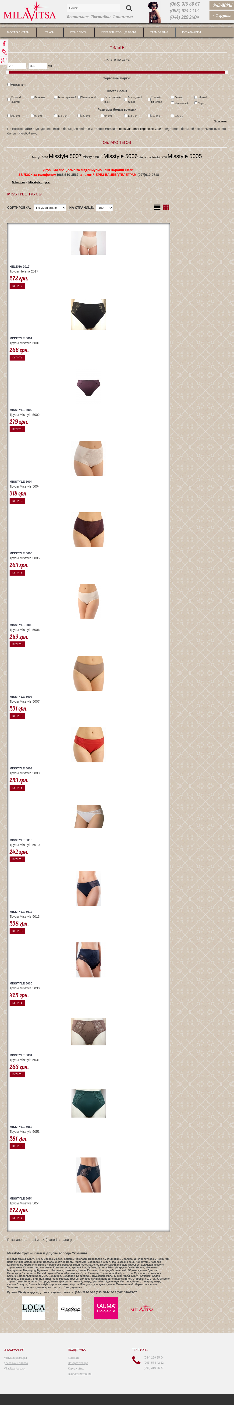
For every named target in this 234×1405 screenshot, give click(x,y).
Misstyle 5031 (21, 1055)
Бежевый (39, 97)
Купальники (191, 32)
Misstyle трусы (39, 182)
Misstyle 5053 (21, 1127)
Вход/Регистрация (80, 1374)
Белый (178, 97)
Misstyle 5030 (21, 983)
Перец (202, 103)
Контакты (78, 16)
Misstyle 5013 (92, 157)
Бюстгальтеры (18, 32)
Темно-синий (88, 97)
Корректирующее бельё (118, 32)
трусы (49, 32)
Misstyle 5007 (65, 156)
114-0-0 (132, 115)
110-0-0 (155, 115)
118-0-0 (62, 115)
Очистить (220, 121)
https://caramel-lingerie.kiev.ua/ (140, 129)
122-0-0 (85, 115)
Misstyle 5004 (145, 157)
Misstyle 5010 (159, 157)
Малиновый (181, 103)
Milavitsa (18, 182)
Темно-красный (67, 97)
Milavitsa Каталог (15, 1368)
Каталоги (123, 16)
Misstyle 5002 (21, 410)
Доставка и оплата (16, 1363)
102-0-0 (15, 115)
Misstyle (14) (18, 84)
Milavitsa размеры (15, 1357)
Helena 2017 (20, 266)
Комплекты (78, 32)
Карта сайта (76, 1368)
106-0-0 (178, 115)
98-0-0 (38, 115)
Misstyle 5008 (40, 157)
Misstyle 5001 (21, 338)
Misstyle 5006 (120, 156)
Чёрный (202, 97)
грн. (50, 65)
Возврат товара (78, 1363)
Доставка (100, 16)
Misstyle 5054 (21, 1198)
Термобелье (159, 32)
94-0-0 (108, 115)
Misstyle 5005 (185, 156)
